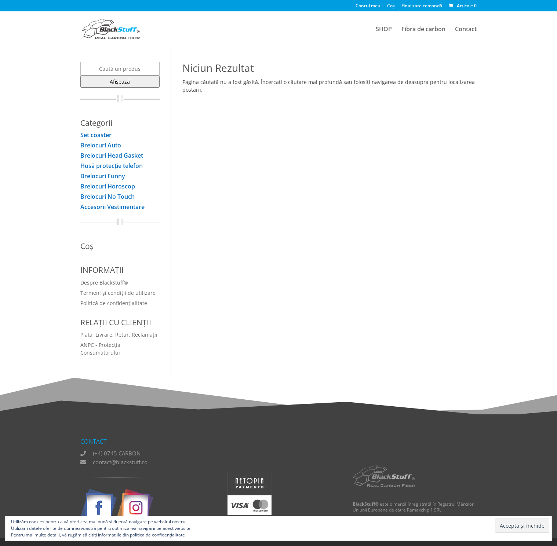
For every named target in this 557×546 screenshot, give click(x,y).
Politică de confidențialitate (113, 303)
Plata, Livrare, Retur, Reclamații (118, 334)
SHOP (384, 29)
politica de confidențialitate (157, 535)
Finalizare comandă (421, 6)
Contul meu (368, 6)
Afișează (120, 81)
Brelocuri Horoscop (107, 186)
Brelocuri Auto (100, 145)
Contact (466, 29)
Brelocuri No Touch (107, 197)
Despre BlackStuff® (104, 282)
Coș (391, 6)
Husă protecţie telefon (111, 166)
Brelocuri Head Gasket (111, 155)
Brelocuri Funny (102, 176)
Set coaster (96, 135)
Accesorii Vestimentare (112, 207)
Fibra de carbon (423, 29)
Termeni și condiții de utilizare (118, 292)
